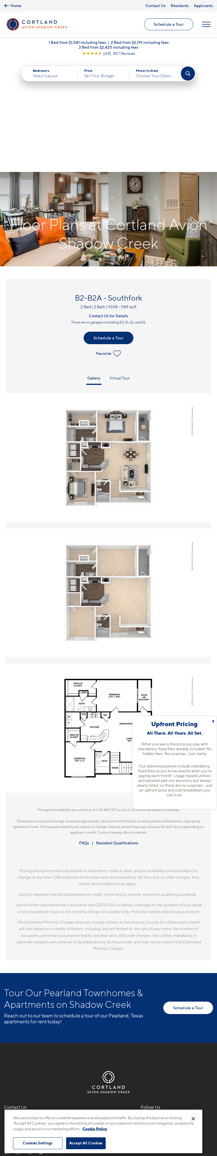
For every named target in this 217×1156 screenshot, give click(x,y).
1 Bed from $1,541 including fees (77, 42)
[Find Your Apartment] (188, 73)
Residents (180, 5)
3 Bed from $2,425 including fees (108, 47)
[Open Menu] (206, 24)
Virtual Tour (119, 266)
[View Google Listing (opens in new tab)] (108, 53)
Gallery (93, 266)
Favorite (108, 241)
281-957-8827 (18, 1008)
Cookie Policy (95, 1129)
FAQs (84, 730)
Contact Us (156, 5)
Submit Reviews (107, 1106)
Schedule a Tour (169, 24)
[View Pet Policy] (51, 1039)
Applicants (203, 5)
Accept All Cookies (86, 1143)
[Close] (193, 1118)
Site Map (133, 1106)
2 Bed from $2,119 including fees (140, 42)
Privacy (82, 1106)
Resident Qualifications (117, 730)
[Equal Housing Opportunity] (7, 1039)
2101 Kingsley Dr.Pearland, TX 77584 (24, 1022)
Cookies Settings (38, 1143)
